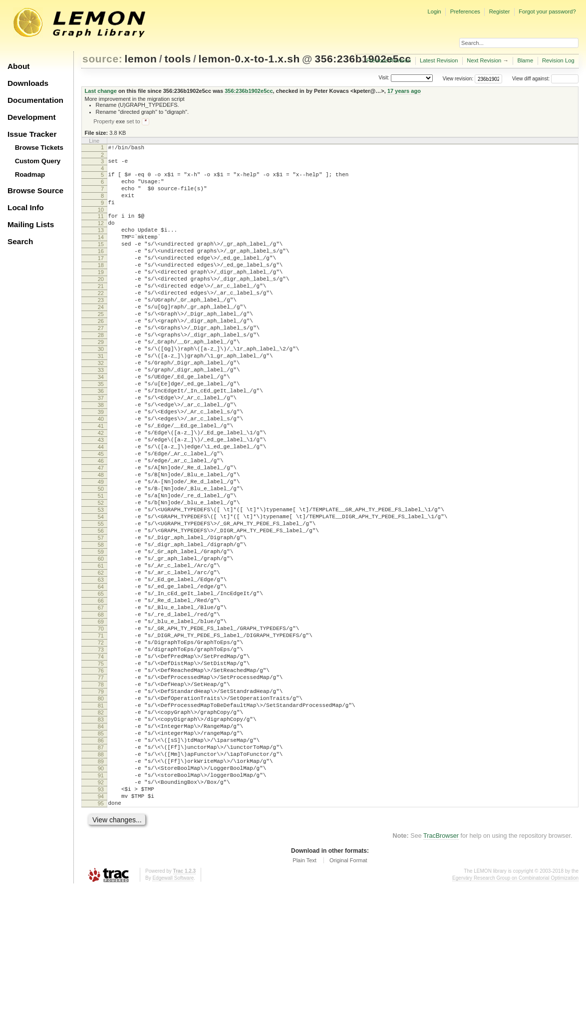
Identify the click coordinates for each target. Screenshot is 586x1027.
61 (101, 652)
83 (101, 839)
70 (101, 728)
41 (101, 482)
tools (177, 58)
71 (101, 737)
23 (101, 330)
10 (101, 221)
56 (101, 610)
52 (101, 576)
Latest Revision (439, 60)
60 (101, 644)
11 (101, 228)
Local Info (25, 207)
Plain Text (304, 999)
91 (101, 907)
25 (101, 346)
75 (101, 771)
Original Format (348, 999)
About (18, 66)
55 (101, 601)
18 (101, 287)
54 (101, 593)
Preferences (465, 11)
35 (101, 431)
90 (101, 898)
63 (101, 669)
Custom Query (38, 161)
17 (101, 279)
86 (101, 864)
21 (101, 313)
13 (101, 245)
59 (101, 635)
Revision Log (558, 60)
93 (101, 924)
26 (101, 355)
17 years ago (404, 91)
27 (101, 363)
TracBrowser (441, 974)
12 (101, 236)
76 (101, 779)
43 (101, 499)
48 (101, 542)
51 (101, 567)
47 (101, 533)
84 (101, 847)
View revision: (458, 78)
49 (101, 550)
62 (101, 661)
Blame (525, 60)
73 (101, 754)
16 (101, 270)
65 (101, 686)
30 (101, 389)
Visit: (383, 78)
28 (101, 372)
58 (101, 627)
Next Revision (484, 60)
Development (31, 117)
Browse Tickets (39, 147)
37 (101, 448)
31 (101, 397)
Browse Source (35, 190)
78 (101, 796)
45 (101, 516)
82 (101, 830)
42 (101, 491)
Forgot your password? (547, 11)
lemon (141, 58)
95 (101, 941)
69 (101, 720)
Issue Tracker (31, 134)
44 (101, 508)
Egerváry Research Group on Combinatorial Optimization (515, 1017)
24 (101, 338)
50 (101, 559)
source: (102, 58)
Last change (101, 91)
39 (101, 465)
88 (101, 881)
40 (101, 474)
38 (101, 457)
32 (101, 406)
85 (101, 856)
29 (101, 380)
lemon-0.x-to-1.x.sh (249, 58)
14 (101, 253)
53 (101, 584)
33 (101, 414)
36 (101, 440)
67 (101, 703)
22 (101, 321)
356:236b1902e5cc (249, 91)
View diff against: (545, 78)
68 (101, 711)
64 (101, 678)
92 (101, 915)
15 (101, 262)
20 (101, 304)
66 (101, 694)
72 (101, 745)
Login (434, 11)
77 (101, 788)
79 (101, 805)
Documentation (35, 100)
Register (499, 11)
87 (101, 873)
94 (101, 932)
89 (101, 890)
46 (101, 525)
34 (101, 423)
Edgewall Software (173, 1017)
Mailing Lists (30, 224)
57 (101, 618)
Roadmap (30, 174)
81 (101, 822)
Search (20, 241)
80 (101, 813)
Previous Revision (388, 60)
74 (101, 762)
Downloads (27, 83)
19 (101, 296)
